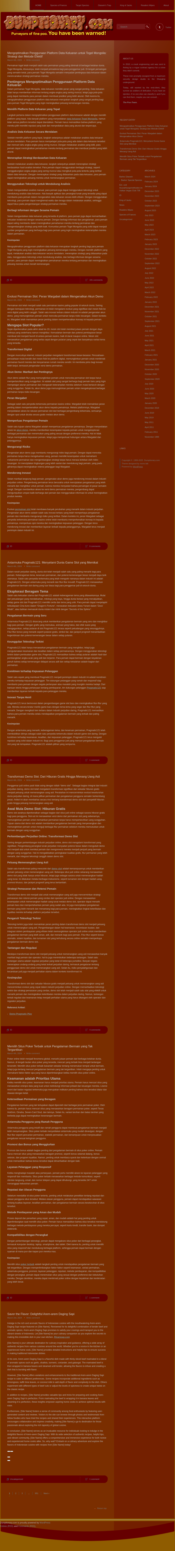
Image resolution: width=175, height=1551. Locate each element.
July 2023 (149, 215)
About (166, 5)
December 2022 (152, 249)
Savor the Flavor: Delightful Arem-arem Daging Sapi (40, 1314)
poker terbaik (27, 1264)
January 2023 (151, 244)
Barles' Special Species (131, 180)
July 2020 (149, 384)
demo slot (57, 868)
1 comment (94, 760)
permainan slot (22, 509)
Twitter (168, 27)
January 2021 (151, 360)
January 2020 (151, 403)
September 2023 (152, 206)
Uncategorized (16, 1479)
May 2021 (149, 340)
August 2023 (150, 210)
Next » (46, 1493)
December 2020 (152, 365)
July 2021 (149, 331)
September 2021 (152, 321)
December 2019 (152, 408)
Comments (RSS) (26, 1526)
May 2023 (149, 225)
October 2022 (151, 258)
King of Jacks (126, 5)
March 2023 (150, 234)
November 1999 (152, 437)
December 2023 (152, 191)
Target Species (82, 5)
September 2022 (152, 263)
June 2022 (149, 278)
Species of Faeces (58, 5)
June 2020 (149, 389)
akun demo (22, 430)
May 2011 (149, 422)
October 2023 (151, 201)
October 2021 (151, 316)
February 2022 (151, 297)
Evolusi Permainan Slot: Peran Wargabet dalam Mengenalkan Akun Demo (55, 296)
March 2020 (150, 398)
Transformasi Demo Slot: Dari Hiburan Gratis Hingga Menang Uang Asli (53, 776)
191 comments (96, 280)
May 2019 (149, 417)
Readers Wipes (148, 5)
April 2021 (149, 345)
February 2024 (151, 181)
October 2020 (151, 374)
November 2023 (152, 196)
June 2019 (149, 413)
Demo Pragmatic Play (20, 1014)
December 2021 (152, 307)
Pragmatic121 (94, 688)
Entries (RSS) (6, 1526)
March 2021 (150, 350)
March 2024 (150, 177)
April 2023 (149, 230)
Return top (102, 1508)
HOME (38, 5)
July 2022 (149, 273)
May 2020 (149, 393)
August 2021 (150, 326)
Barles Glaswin (126, 177)
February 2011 (151, 432)
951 (36, 1493)
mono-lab (144, 463)
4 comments (94, 1030)
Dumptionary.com (152, 460)
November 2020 (152, 369)
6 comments (94, 546)
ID (11, 280)
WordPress (138, 467)
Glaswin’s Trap (104, 5)
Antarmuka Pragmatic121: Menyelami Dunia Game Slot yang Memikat (52, 562)
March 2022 (150, 292)
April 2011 (149, 427)
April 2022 (149, 287)
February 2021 (151, 355)
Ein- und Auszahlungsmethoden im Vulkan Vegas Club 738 (131, 188)
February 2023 (151, 239)
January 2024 (151, 186)
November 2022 (152, 254)
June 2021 (149, 336)
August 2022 (150, 268)
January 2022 (151, 302)
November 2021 (152, 311)
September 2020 (152, 379)
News (121, 205)
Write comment (33, 60)
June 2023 (149, 220)
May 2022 (149, 283)
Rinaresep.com (62, 1337)
